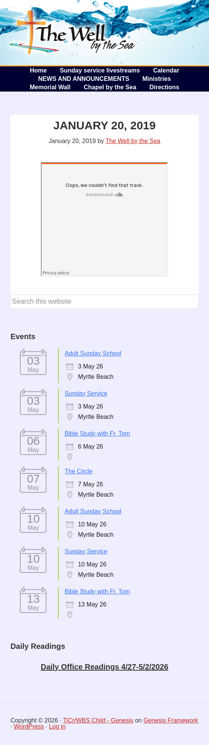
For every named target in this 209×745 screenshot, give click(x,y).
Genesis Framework (170, 720)
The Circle (78, 471)
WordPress (29, 726)
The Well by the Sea (72, 32)
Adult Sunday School (92, 353)
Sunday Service (85, 393)
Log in (57, 726)
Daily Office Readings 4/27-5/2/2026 (105, 667)
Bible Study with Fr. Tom (97, 433)
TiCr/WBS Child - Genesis (98, 720)
